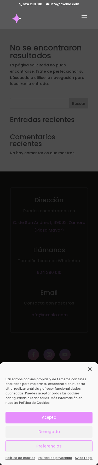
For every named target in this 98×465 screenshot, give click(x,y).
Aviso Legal (84, 462)
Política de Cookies (34, 407)
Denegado (49, 436)
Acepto (49, 422)
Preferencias (49, 450)
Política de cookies (20, 462)
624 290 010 (32, 4)
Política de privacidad (55, 462)
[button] (90, 373)
